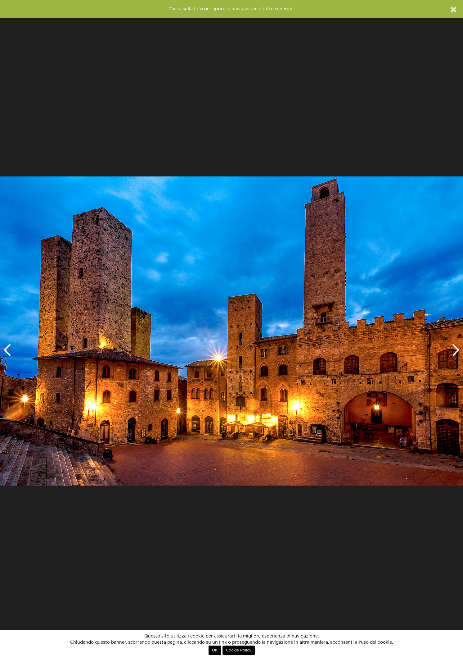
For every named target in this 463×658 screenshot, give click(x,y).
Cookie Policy (238, 650)
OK (215, 650)
